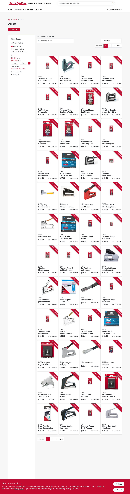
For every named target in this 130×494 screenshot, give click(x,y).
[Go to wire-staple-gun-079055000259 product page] (47, 229)
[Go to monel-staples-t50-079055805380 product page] (68, 229)
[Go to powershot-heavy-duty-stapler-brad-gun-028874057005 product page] (111, 261)
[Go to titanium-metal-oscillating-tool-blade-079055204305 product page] (111, 198)
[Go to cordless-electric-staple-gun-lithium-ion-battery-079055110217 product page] (111, 103)
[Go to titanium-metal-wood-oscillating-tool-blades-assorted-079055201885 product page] (111, 166)
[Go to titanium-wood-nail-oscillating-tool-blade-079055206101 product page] (47, 71)
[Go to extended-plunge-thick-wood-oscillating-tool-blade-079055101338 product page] (90, 419)
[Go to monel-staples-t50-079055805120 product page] (68, 166)
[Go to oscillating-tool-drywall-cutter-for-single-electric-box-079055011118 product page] (111, 387)
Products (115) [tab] (14, 29)
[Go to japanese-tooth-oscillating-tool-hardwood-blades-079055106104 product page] (68, 103)
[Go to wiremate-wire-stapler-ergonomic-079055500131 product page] (68, 387)
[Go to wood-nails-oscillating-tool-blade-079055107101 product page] (47, 166)
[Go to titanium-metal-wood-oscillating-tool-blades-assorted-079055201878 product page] (47, 261)
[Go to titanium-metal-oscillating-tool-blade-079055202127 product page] (90, 134)
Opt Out (118, 490)
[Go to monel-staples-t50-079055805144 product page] (111, 324)
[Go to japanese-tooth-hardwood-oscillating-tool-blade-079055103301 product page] (111, 292)
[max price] (23, 63)
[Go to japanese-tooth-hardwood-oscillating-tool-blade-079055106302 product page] (90, 229)
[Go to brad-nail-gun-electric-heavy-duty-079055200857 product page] (68, 71)
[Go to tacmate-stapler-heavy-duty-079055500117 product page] (68, 419)
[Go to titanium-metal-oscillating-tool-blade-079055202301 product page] (47, 324)
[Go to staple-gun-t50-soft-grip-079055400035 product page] (68, 355)
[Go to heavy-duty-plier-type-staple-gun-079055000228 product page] (47, 387)
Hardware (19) (17, 72)
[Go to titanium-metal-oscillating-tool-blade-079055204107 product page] (111, 71)
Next (118, 46)
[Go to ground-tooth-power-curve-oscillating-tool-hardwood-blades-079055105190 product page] (68, 134)
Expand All (22, 69)
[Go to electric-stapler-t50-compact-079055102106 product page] (90, 166)
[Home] (9, 20)
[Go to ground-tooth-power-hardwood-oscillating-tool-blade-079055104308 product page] (90, 324)
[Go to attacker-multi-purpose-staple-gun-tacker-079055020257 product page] (47, 292)
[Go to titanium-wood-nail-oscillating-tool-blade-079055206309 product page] (68, 261)
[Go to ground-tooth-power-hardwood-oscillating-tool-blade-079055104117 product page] (90, 71)
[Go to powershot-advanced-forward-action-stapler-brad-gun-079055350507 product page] (68, 198)
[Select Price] (29, 63)
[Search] (112, 3)
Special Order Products (20, 51)
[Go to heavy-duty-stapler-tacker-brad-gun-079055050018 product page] (68, 324)
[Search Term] (86, 3)
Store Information (114, 9)
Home (10, 9)
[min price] (14, 63)
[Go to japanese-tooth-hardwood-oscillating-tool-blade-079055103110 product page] (47, 134)
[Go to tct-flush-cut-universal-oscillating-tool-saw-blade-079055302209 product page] (90, 261)
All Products (17, 46)
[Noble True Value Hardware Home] (17, 3)
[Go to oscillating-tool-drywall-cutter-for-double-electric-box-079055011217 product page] (47, 355)
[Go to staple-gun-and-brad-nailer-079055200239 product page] (90, 198)
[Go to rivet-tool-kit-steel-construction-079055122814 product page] (47, 419)
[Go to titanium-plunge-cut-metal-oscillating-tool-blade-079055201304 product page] (111, 229)
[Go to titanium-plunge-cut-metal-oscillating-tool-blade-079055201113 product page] (90, 103)
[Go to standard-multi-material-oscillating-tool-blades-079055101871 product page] (111, 355)
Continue (118, 484)
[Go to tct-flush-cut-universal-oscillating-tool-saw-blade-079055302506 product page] (47, 103)
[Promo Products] (12, 43)
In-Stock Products (18, 49)
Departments (19, 9)
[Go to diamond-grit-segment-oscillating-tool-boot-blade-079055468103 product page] (90, 387)
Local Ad (38, 9)
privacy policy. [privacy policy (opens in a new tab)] (19, 489)
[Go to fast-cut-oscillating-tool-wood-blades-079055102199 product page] (111, 134)
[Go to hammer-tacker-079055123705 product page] (90, 292)
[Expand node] (11, 71)
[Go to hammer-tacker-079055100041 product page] (90, 355)
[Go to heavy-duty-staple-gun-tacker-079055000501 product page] (111, 419)
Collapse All (14, 69)
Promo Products (18, 42)
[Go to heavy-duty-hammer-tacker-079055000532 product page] (47, 198)
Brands (30, 9)
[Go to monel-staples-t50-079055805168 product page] (68, 292)
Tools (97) (16, 75)
